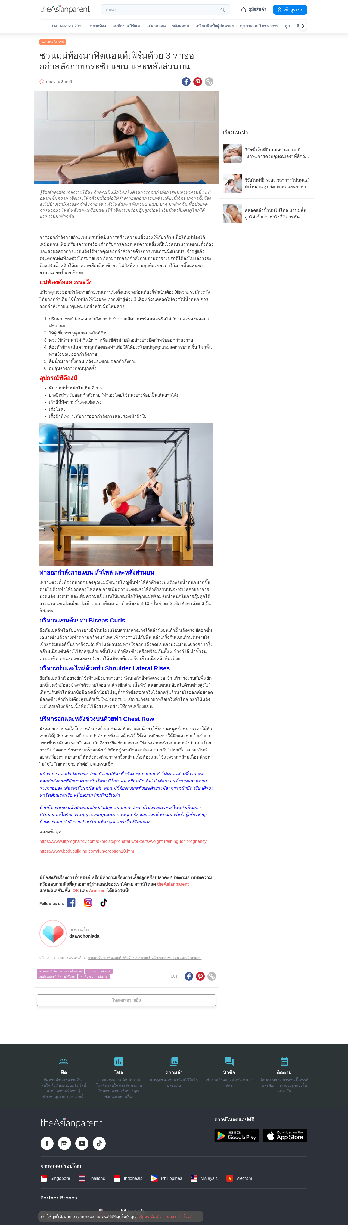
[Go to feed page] (65, 12)
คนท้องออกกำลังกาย (93, 974)
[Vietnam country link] (239, 1176)
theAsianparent (173, 882)
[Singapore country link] (55, 1176)
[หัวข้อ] (229, 1074)
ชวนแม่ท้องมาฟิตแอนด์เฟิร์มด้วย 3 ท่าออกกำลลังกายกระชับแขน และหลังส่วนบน (145, 956)
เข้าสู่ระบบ (290, 9)
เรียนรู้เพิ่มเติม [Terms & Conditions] (150, 1216)
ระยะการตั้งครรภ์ (53, 40)
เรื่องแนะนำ (235, 130)
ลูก (287, 26)
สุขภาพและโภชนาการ (259, 26)
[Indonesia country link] (128, 1176)
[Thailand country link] (92, 1176)
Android (97, 888)
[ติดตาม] (284, 1074)
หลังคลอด (180, 26)
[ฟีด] (63, 1074)
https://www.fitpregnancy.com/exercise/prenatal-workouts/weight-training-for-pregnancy (123, 839)
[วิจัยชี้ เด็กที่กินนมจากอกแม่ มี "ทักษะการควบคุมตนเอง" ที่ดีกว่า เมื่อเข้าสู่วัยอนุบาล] (266, 151)
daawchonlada (84, 934)
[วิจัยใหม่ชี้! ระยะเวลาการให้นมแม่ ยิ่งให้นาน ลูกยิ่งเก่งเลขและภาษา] (266, 181)
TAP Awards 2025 (67, 26)
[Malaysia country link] (204, 1176)
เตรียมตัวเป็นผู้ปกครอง (214, 26)
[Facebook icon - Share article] (186, 79)
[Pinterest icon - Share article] (197, 79)
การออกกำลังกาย (99, 969)
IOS (75, 888)
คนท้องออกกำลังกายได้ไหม (57, 974)
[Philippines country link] (166, 1176)
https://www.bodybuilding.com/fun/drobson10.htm (86, 849)
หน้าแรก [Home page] (45, 956)
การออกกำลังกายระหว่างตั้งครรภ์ (60, 969)
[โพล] (119, 1074)
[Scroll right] (303, 26)
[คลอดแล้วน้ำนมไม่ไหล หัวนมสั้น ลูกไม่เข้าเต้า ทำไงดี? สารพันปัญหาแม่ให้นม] (266, 211)
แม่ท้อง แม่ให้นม (126, 26)
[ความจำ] (174, 1074)
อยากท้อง (98, 26)
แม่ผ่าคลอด (156, 26)
